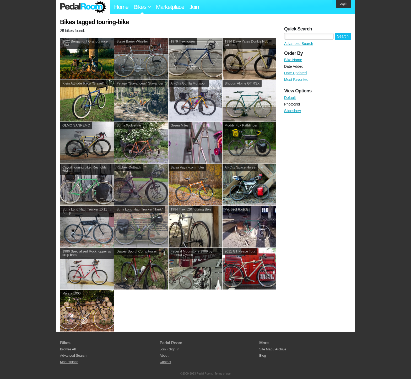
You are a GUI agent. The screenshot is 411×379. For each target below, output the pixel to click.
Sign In (174, 349)
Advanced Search (298, 43)
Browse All (68, 349)
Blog (262, 355)
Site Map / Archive (272, 349)
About (164, 355)
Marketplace (170, 7)
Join (194, 7)
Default (290, 98)
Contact (165, 362)
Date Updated (295, 73)
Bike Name (293, 60)
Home (121, 7)
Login (343, 4)
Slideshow (292, 111)
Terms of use (223, 373)
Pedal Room (83, 7)
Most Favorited (296, 79)
